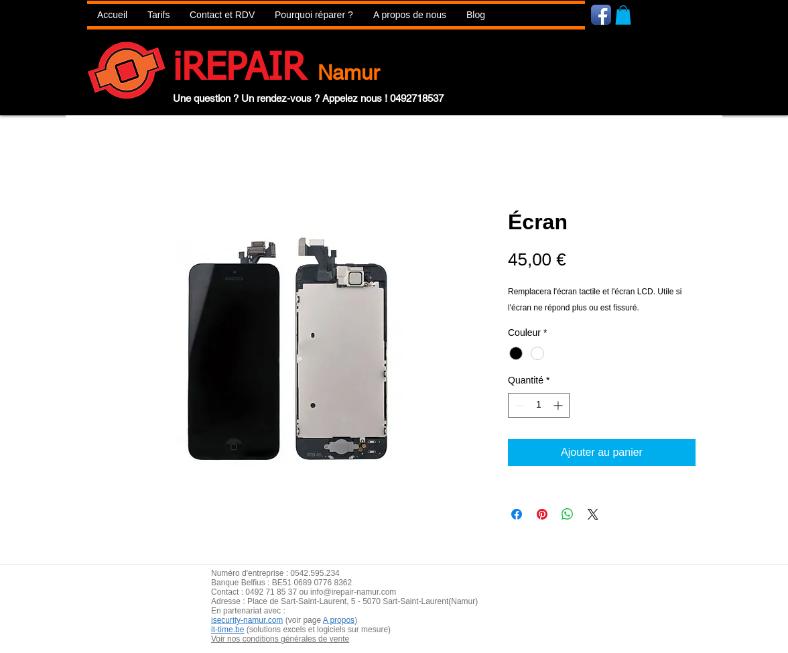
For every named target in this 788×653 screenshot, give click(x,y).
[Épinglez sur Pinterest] (542, 514)
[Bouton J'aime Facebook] (681, 14)
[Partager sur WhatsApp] (568, 514)
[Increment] (559, 405)
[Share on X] (593, 514)
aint (310, 601)
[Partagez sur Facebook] (517, 514)
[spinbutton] (539, 405)
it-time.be (227, 629)
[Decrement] (518, 405)
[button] (314, 15)
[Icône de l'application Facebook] (601, 15)
